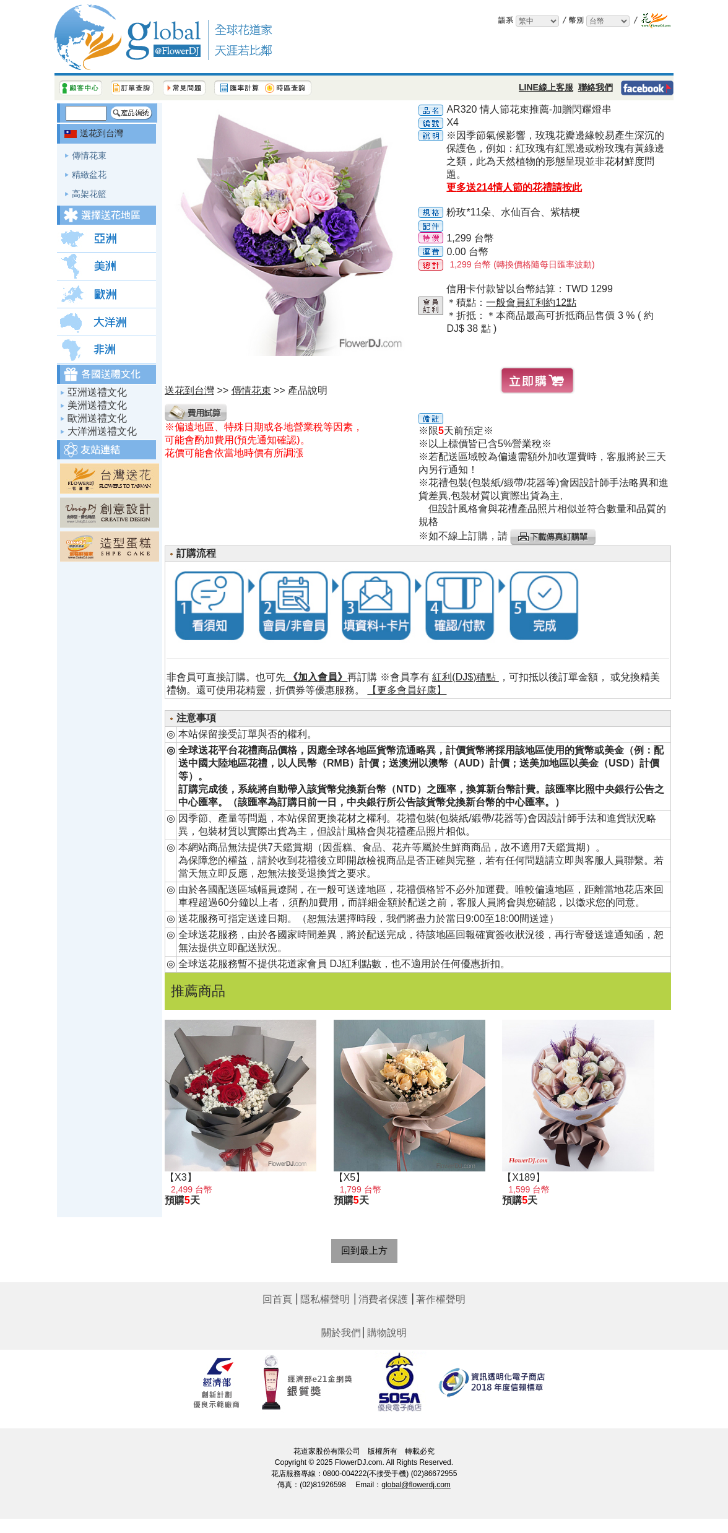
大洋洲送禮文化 (102, 431)
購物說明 (387, 1332)
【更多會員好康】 (406, 690)
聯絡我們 (595, 87)
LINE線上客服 (546, 87)
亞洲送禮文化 (97, 392)
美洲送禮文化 (97, 405)
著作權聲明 (441, 1299)
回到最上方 (364, 1250)
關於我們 (341, 1332)
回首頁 (277, 1299)
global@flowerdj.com (416, 1484)
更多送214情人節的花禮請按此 (514, 187)
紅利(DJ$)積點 (465, 677)
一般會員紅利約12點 (531, 302)
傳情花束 (89, 155)
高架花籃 (89, 194)
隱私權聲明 (325, 1299)
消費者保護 (383, 1299)
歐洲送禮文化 (97, 418)
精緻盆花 (89, 175)
